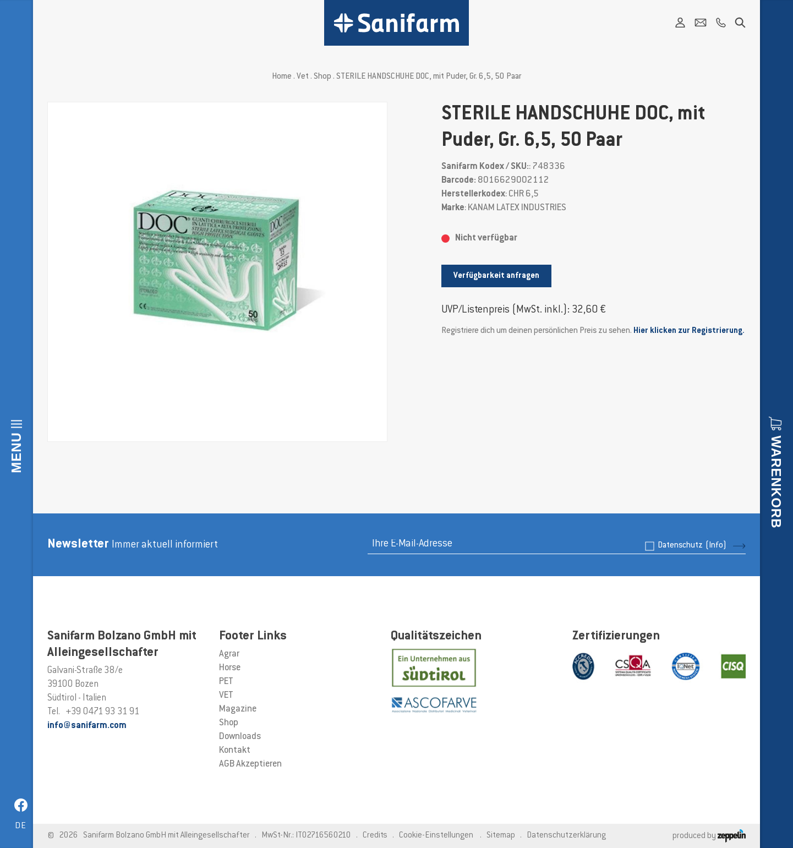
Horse (229, 668)
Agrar (229, 654)
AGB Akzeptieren (250, 764)
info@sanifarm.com (87, 725)
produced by (709, 836)
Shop (322, 77)
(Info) (716, 545)
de (20, 826)
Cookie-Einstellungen (436, 835)
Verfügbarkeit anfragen (496, 276)
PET (226, 681)
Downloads (240, 736)
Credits (375, 835)
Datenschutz (692, 545)
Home (282, 77)
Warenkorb (776, 481)
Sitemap (500, 835)
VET (226, 695)
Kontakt (234, 750)
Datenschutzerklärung (566, 835)
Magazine (237, 709)
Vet (303, 77)
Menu (16, 452)
